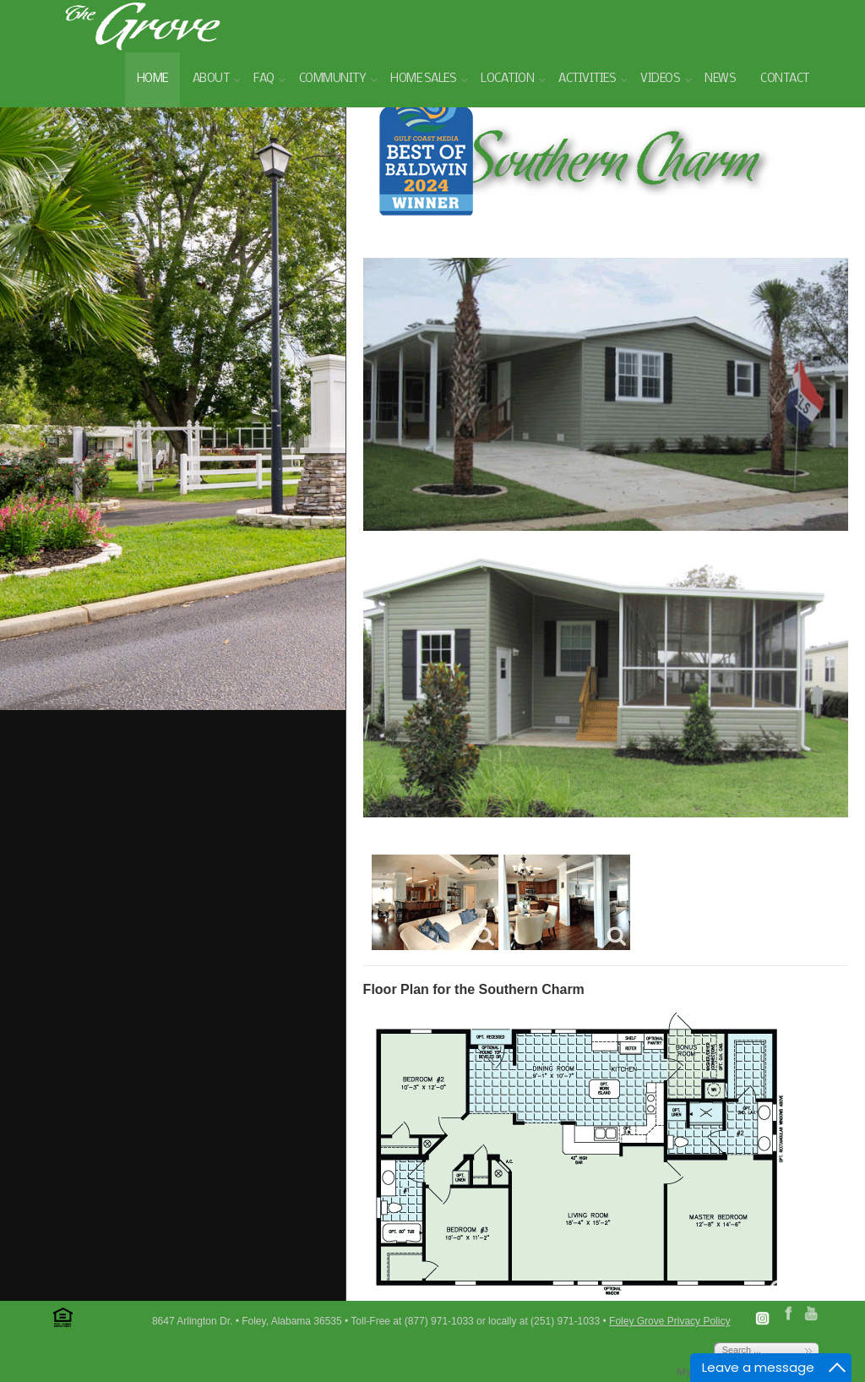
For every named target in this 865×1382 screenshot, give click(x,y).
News (720, 79)
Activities (587, 79)
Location (507, 79)
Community (333, 79)
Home (152, 79)
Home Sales (423, 79)
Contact (784, 79)
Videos (660, 79)
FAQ (264, 79)
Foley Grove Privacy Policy (669, 1321)
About (211, 79)
